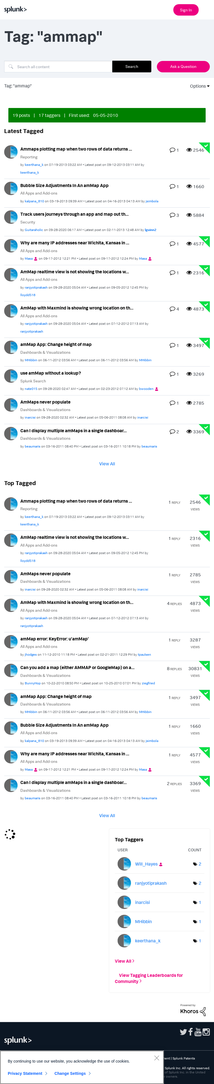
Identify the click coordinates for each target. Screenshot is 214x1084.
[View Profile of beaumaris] (32, 446)
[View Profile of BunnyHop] (33, 683)
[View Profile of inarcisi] (30, 417)
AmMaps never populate (45, 402)
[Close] (156, 1058)
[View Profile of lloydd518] (27, 295)
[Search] (58, 66)
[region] (82, 1067)
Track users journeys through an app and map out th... (74, 214)
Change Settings (70, 1073)
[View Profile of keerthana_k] (34, 165)
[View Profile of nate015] (31, 389)
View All (107, 463)
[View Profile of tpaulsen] (144, 654)
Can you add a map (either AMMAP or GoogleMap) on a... (77, 667)
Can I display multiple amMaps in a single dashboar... (73, 430)
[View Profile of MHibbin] (31, 360)
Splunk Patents (183, 1058)
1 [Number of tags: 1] (200, 902)
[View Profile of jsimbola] (152, 201)
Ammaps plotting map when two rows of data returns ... (76, 149)
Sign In (186, 10)
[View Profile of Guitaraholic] (34, 230)
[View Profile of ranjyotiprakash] (36, 287)
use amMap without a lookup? (50, 373)
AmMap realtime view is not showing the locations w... (74, 271)
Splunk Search (33, 380)
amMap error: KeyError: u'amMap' (54, 638)
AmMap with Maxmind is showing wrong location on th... (76, 308)
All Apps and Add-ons (38, 193)
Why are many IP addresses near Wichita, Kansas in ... (74, 242)
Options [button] (196, 86)
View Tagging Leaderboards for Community (149, 978)
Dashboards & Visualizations (45, 352)
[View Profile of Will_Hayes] (146, 864)
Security (27, 222)
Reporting (29, 156)
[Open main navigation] (206, 9)
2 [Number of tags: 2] (200, 864)
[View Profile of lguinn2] (150, 230)
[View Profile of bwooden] (146, 389)
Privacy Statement (25, 1073)
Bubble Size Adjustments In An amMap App (64, 185)
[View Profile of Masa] (29, 258)
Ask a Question (183, 66)
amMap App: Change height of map (56, 344)
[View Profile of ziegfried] (148, 683)
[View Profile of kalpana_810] (34, 201)
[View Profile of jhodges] (31, 654)
